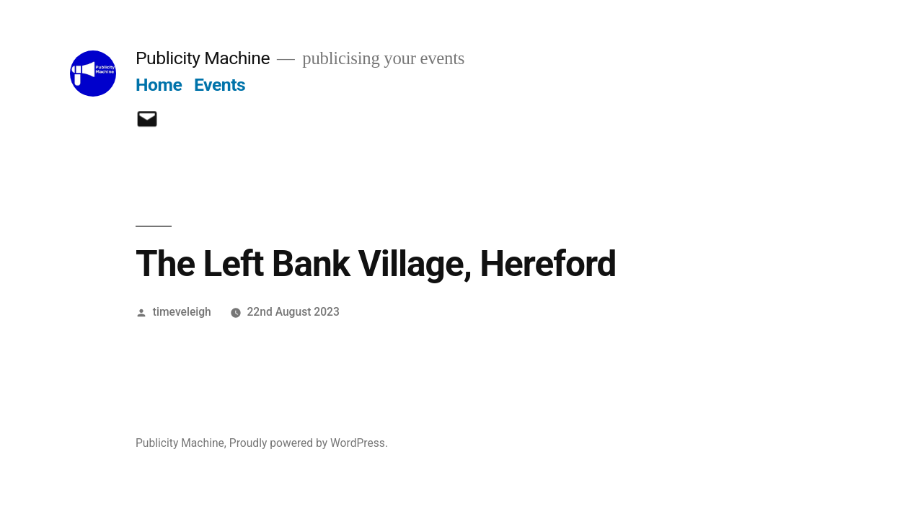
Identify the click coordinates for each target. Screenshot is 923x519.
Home (159, 84)
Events (219, 84)
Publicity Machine (203, 58)
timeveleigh (182, 312)
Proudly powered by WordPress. (308, 443)
